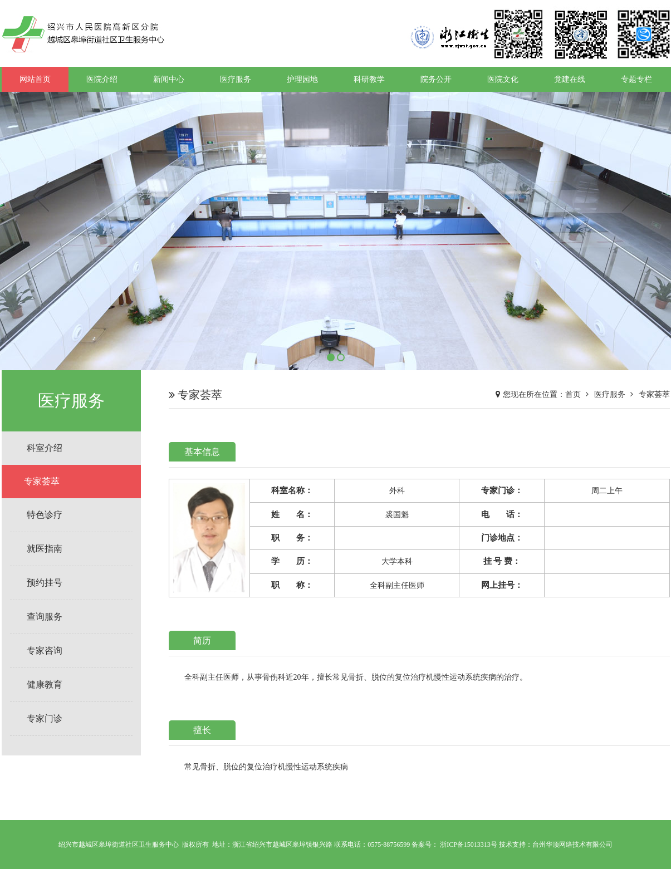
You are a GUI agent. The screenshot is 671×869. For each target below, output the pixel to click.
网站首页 (35, 79)
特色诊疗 (44, 514)
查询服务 (44, 616)
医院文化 (502, 79)
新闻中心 (168, 79)
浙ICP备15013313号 (468, 844)
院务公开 (436, 79)
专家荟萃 (42, 481)
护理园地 (302, 79)
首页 (573, 394)
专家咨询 (44, 650)
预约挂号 (44, 582)
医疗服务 (235, 79)
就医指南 (44, 548)
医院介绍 (101, 79)
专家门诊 (44, 718)
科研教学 (369, 79)
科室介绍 (44, 448)
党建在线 (569, 79)
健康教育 (44, 684)
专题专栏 (636, 79)
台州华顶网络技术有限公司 (572, 844)
